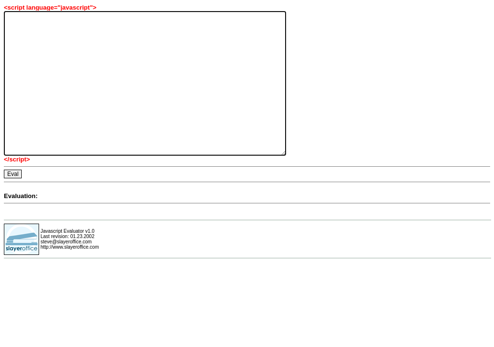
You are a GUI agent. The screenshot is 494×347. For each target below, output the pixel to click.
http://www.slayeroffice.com (70, 247)
